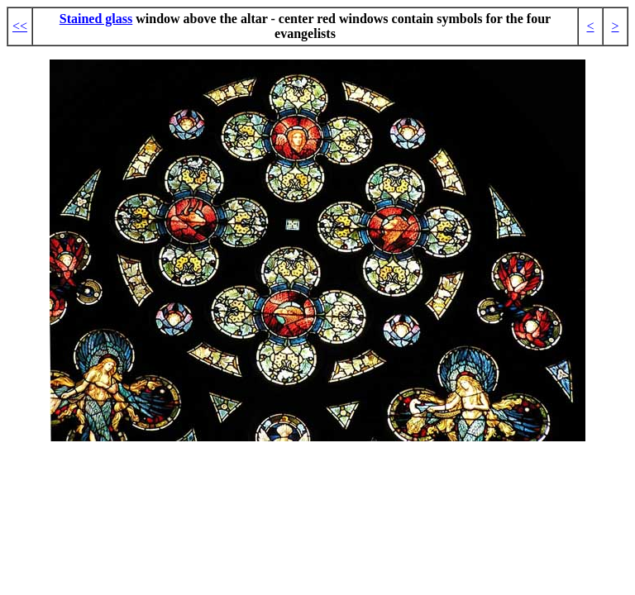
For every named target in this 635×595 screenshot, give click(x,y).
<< (19, 26)
